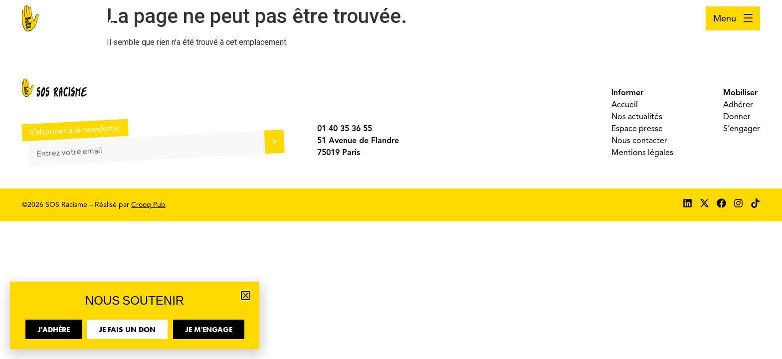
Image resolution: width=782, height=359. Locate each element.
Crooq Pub (148, 204)
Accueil (624, 105)
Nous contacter (639, 141)
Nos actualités (636, 117)
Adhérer (738, 105)
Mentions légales (642, 153)
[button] (245, 295)
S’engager (741, 129)
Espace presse (637, 129)
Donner (737, 117)
